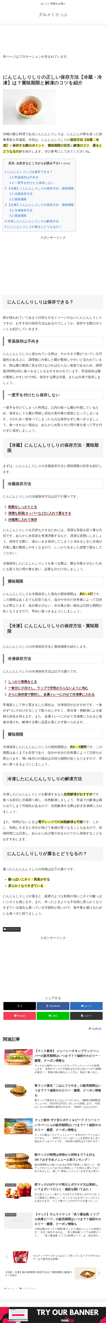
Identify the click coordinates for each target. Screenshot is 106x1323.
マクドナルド (12, 929)
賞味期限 (18, 199)
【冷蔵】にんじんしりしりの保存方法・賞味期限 (39, 188)
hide (67, 163)
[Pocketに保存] (19, 1016)
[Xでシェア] (19, 1006)
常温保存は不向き (24, 177)
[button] (86, 1016)
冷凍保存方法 (21, 210)
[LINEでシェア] (53, 1016)
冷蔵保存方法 (21, 193)
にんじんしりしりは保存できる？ (29, 172)
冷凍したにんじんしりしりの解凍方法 (32, 221)
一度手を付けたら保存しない (31, 183)
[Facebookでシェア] (53, 1006)
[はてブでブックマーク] (86, 1006)
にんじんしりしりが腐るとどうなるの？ (33, 227)
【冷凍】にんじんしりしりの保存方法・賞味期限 (39, 205)
